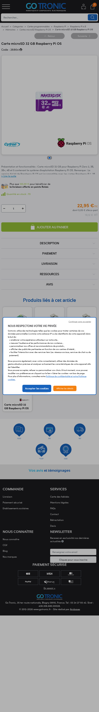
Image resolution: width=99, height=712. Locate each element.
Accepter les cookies (37, 388)
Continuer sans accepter (80, 321)
